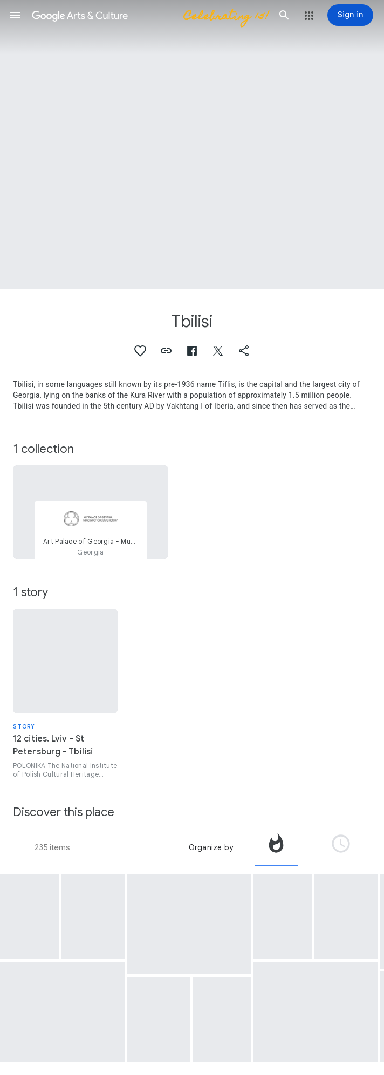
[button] (15, 15)
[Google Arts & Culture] (149, 15)
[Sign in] (350, 15)
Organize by (211, 847)
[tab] (276, 847)
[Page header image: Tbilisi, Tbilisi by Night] (192, 144)
